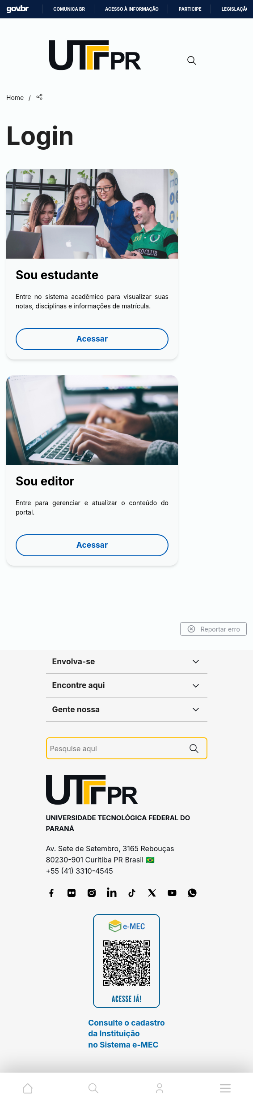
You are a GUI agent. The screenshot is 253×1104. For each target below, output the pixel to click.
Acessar (92, 338)
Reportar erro (213, 628)
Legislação (235, 9)
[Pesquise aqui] (115, 748)
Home (15, 97)
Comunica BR (69, 9)
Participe (190, 9)
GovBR (17, 9)
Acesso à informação (132, 9)
